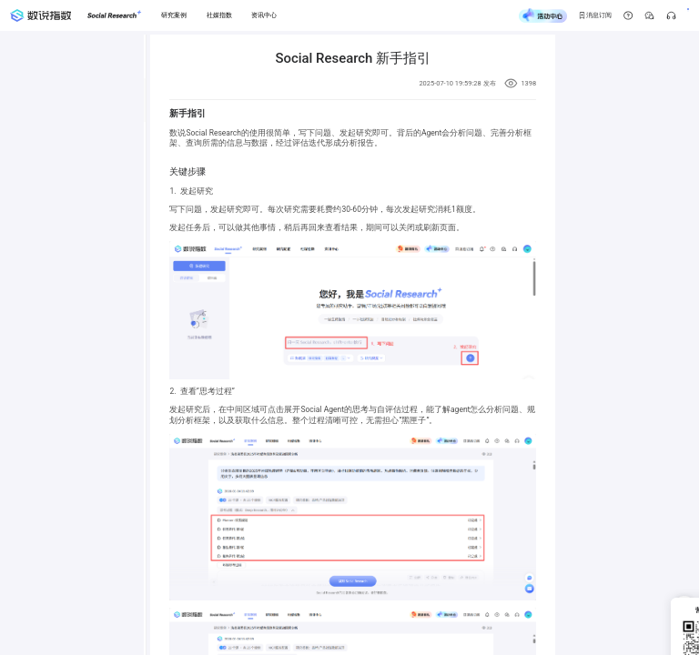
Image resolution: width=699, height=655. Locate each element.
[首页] (40, 16)
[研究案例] (174, 15)
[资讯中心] (264, 15)
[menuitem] (145, 100)
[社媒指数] (219, 15)
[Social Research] (115, 15)
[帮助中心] (585, 16)
